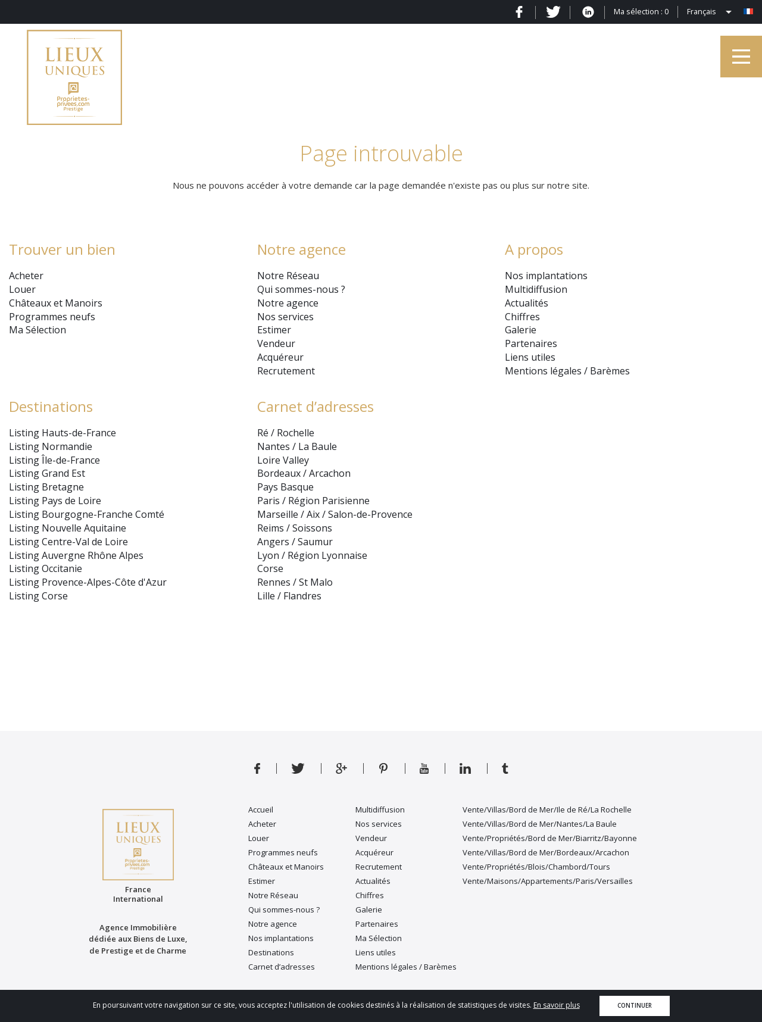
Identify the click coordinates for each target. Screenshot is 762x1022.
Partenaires (531, 343)
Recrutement (286, 370)
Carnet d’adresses (315, 406)
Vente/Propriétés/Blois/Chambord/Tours (536, 866)
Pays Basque (285, 486)
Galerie (520, 329)
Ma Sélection (37, 329)
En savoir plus (556, 1005)
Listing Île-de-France (54, 460)
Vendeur (276, 343)
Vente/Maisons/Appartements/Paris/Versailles (548, 881)
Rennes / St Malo (295, 582)
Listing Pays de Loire (55, 500)
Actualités (526, 303)
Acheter (26, 275)
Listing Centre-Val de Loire (68, 541)
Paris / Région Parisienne (313, 500)
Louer (22, 289)
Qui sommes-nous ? (301, 289)
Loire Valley (283, 460)
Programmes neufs (52, 316)
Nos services (285, 316)
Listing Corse (38, 595)
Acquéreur (280, 357)
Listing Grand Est (47, 473)
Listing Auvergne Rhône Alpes (76, 555)
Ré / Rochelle (285, 432)
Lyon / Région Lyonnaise (312, 555)
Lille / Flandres (289, 595)
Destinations (51, 406)
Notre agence (287, 303)
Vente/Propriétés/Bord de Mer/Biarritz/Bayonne (550, 838)
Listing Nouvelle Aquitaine (67, 528)
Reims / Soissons (294, 528)
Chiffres (522, 316)
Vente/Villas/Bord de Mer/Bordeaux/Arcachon (546, 852)
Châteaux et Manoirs (55, 303)
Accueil (260, 809)
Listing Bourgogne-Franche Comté (86, 514)
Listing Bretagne (46, 486)
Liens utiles (530, 357)
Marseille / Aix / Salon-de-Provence (335, 514)
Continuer (634, 1006)
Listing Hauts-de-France (62, 432)
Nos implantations (546, 275)
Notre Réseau (288, 275)
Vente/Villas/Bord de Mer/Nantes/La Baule (540, 823)
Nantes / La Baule (297, 446)
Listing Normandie (50, 446)
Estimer (274, 329)
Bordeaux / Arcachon (304, 473)
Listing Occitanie (45, 568)
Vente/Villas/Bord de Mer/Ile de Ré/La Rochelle (547, 809)
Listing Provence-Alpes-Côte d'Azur (88, 582)
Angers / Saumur (295, 541)
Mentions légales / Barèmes (567, 370)
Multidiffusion (536, 289)
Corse (270, 568)
